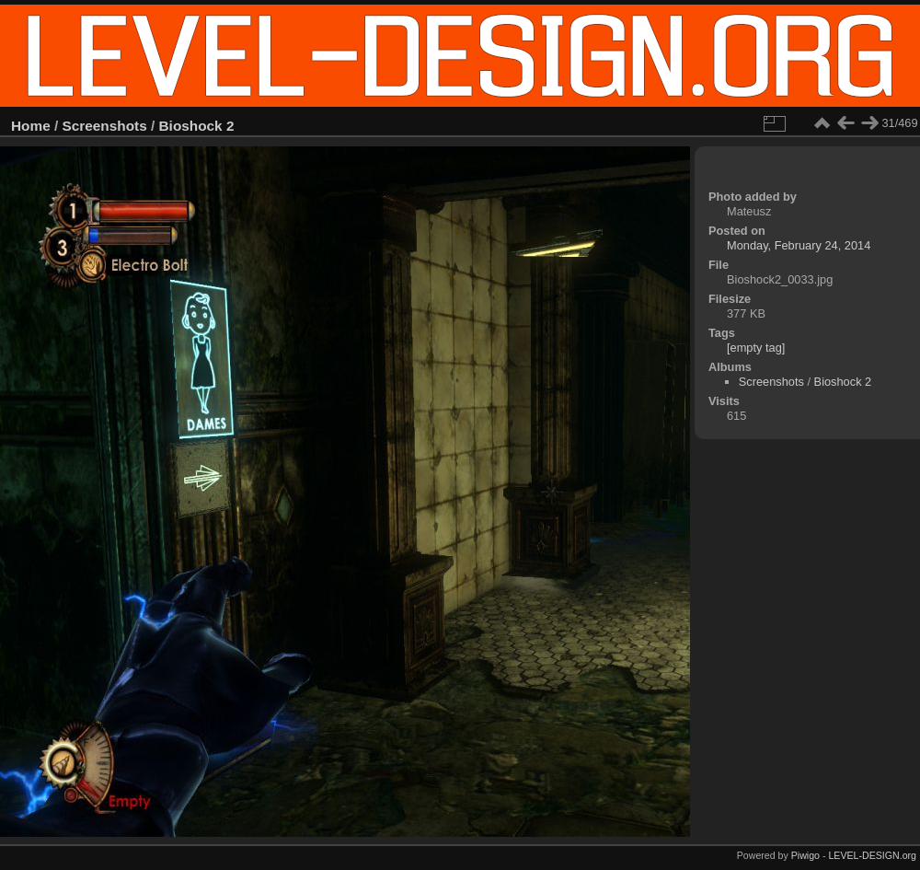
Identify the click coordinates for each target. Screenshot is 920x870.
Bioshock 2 (197, 125)
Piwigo (805, 855)
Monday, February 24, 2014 (798, 245)
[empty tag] (756, 347)
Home (31, 125)
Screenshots (105, 125)
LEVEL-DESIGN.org (872, 855)
